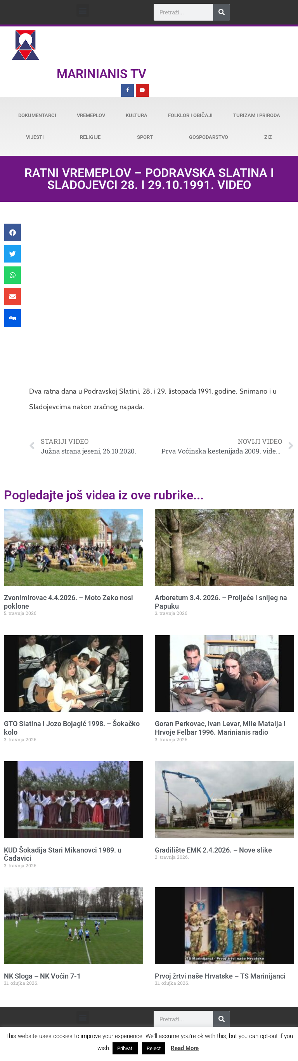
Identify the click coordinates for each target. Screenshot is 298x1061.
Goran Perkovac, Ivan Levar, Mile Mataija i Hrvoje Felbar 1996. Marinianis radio (220, 728)
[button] (82, 10)
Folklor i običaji (190, 115)
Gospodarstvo (208, 137)
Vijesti (35, 137)
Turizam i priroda (256, 115)
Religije (90, 137)
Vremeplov (91, 115)
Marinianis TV (101, 74)
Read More (185, 1048)
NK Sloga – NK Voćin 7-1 (42, 976)
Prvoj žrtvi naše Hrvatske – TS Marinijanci (220, 976)
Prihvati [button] (125, 1048)
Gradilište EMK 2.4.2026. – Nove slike (213, 850)
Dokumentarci (37, 115)
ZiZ (268, 137)
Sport (145, 137)
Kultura (136, 115)
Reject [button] (154, 1048)
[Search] (221, 12)
